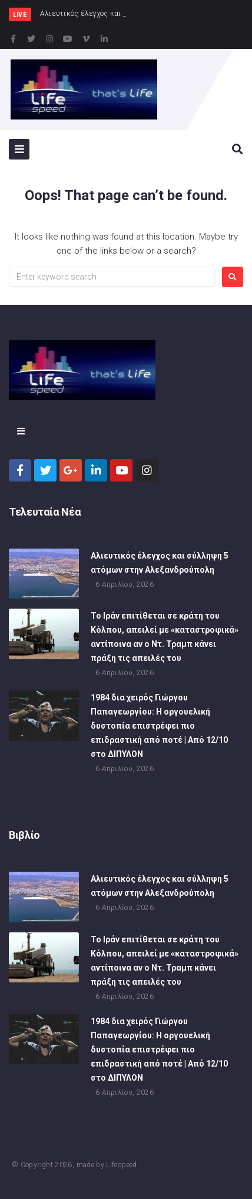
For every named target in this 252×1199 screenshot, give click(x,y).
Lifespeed (121, 1165)
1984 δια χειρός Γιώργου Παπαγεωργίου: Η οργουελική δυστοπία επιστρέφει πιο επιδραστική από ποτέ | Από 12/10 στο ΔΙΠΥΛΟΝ (159, 727)
